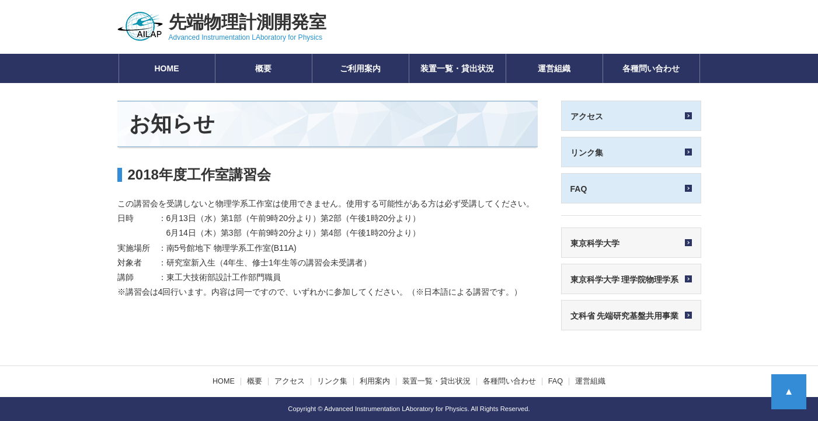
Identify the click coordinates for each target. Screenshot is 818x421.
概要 (263, 68)
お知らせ (172, 124)
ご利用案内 (360, 68)
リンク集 (332, 381)
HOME (167, 68)
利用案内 (375, 381)
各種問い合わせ (651, 68)
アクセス (289, 381)
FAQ (555, 381)
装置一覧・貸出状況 (457, 68)
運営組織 (554, 68)
